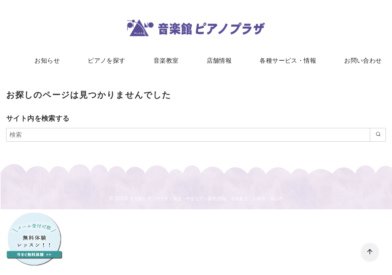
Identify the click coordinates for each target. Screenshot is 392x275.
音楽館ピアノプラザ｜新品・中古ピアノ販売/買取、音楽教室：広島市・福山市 (206, 201)
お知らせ (56, 61)
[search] (376, 137)
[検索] (196, 137)
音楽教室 (167, 61)
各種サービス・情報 (283, 61)
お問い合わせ (354, 61)
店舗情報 (217, 61)
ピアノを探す (112, 61)
